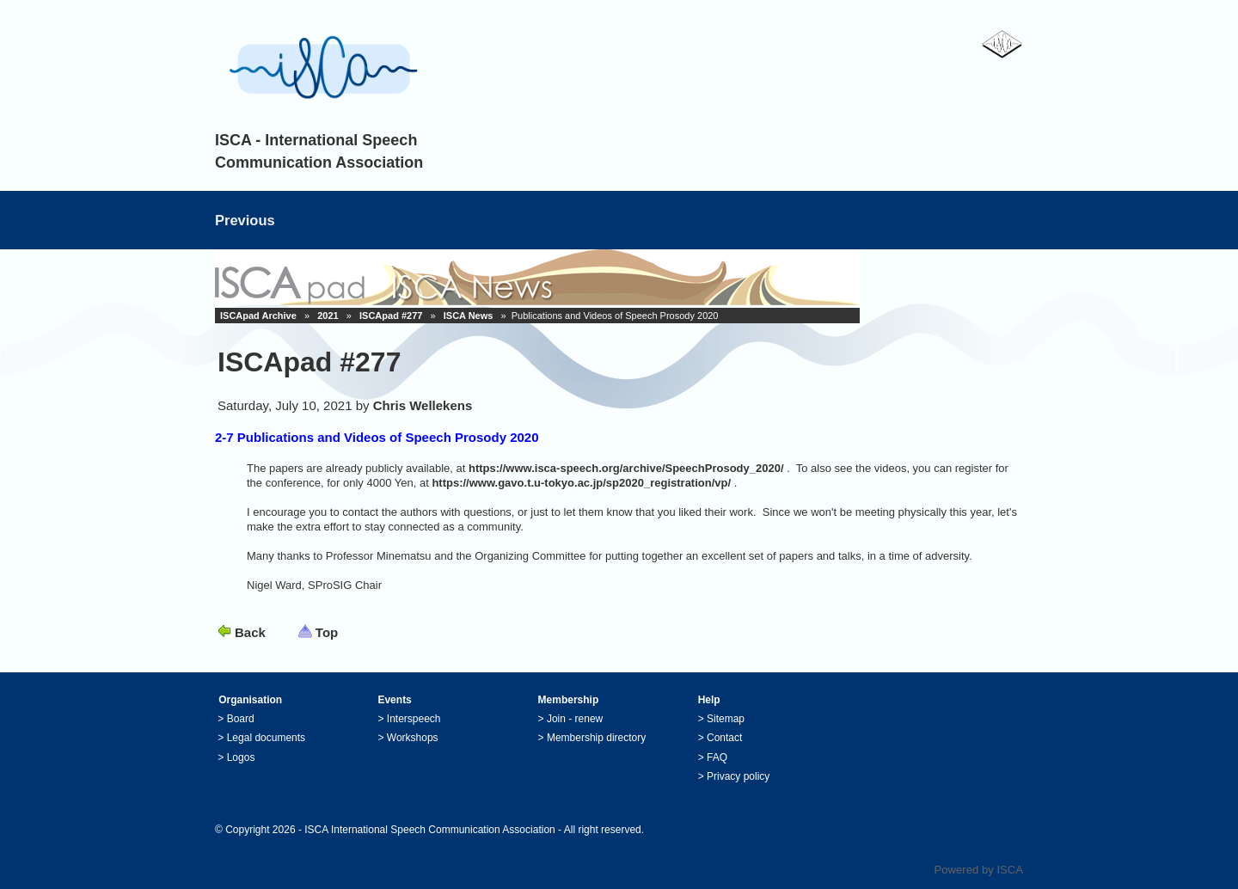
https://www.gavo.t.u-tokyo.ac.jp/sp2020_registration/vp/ (581, 482)
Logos (241, 757)
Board (240, 719)
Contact (724, 738)
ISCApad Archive (258, 315)
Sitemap (726, 719)
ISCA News (468, 315)
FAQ (717, 757)
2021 (327, 315)
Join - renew (575, 719)
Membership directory (596, 738)
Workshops (412, 738)
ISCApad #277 (390, 315)
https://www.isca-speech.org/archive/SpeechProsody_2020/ (626, 468)
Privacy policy (738, 776)
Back (250, 632)
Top (327, 632)
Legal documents (266, 738)
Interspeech (414, 719)
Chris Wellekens (423, 405)
